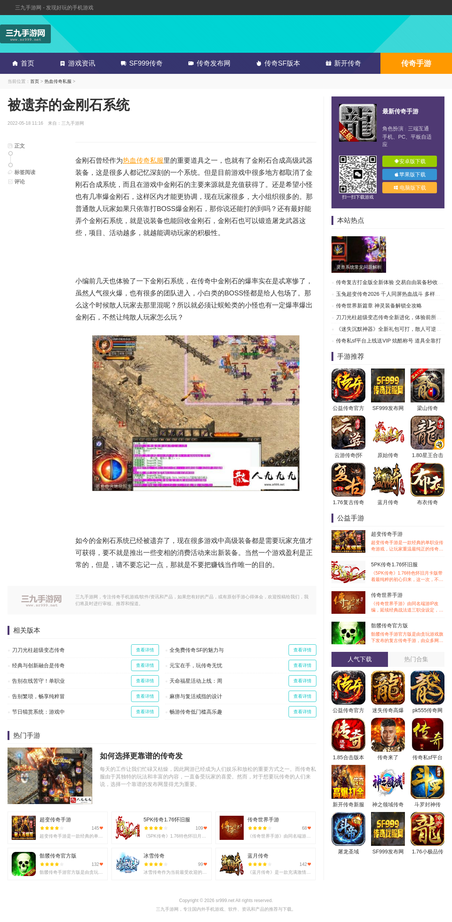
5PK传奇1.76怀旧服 (407, 572)
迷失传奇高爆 (388, 710)
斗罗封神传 (427, 804)
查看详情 (145, 650)
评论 (16, 182)
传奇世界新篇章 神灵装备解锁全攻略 (379, 306)
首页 (21, 63)
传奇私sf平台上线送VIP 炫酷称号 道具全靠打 (388, 341)
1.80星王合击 (427, 455)
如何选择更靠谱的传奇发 (141, 756)
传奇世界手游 (407, 602)
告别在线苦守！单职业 (38, 681)
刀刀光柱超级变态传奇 (38, 650)
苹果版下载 (410, 174)
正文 (16, 146)
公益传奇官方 (348, 408)
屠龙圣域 (348, 852)
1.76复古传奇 (348, 502)
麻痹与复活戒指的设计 (196, 696)
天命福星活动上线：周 (196, 681)
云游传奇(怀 (348, 455)
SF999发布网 (387, 408)
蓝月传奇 (388, 502)
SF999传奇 (140, 63)
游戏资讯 (76, 63)
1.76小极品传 (427, 852)
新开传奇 (342, 63)
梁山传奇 (427, 408)
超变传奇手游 (407, 541)
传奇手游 (416, 63)
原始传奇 (388, 455)
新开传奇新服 (348, 804)
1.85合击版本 (348, 757)
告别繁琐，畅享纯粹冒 (38, 696)
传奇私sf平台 (427, 757)
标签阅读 (21, 172)
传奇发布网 (208, 63)
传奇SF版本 (276, 63)
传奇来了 (388, 757)
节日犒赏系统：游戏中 (38, 712)
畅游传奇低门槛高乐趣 (196, 712)
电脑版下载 (409, 188)
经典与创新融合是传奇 (38, 665)
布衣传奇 (427, 502)
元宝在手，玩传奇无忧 (196, 665)
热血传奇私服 (58, 81)
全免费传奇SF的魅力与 (197, 650)
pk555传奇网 (427, 710)
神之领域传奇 (388, 804)
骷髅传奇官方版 (407, 633)
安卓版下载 (410, 161)
